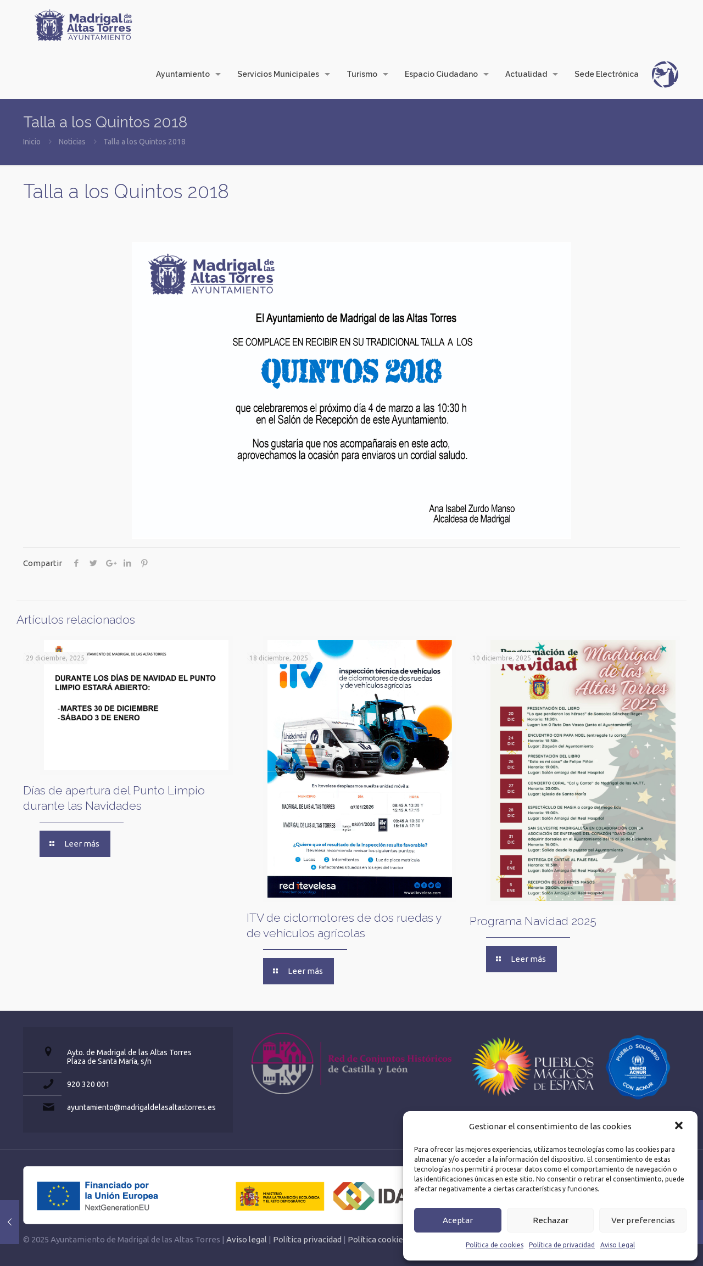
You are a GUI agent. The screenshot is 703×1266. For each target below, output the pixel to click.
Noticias (72, 141)
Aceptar (458, 1220)
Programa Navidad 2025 (533, 921)
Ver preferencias (643, 1220)
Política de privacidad (562, 1244)
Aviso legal (246, 1239)
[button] (680, 1126)
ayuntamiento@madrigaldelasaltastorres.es (141, 1107)
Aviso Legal (617, 1244)
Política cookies (377, 1239)
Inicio (32, 141)
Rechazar (550, 1220)
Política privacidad (307, 1239)
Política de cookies (494, 1244)
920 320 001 (88, 1084)
